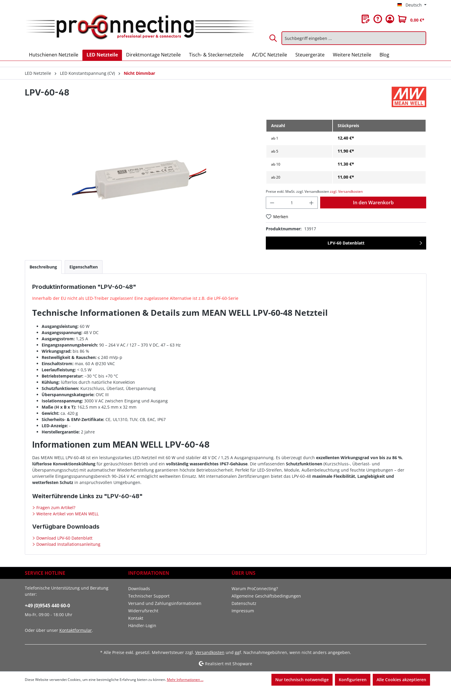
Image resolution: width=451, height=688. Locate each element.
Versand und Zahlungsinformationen (164, 603)
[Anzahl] (292, 203)
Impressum (243, 610)
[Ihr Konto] (390, 18)
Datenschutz (244, 603)
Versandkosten (209, 652)
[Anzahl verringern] (272, 203)
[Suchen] (273, 38)
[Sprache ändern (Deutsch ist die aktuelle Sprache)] (411, 5)
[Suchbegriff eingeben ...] (353, 38)
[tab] (43, 266)
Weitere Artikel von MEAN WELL (67, 514)
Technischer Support (149, 596)
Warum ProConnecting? (255, 588)
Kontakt (135, 618)
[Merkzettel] (365, 18)
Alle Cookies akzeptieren (401, 679)
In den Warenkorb (373, 202)
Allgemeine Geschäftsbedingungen (266, 596)
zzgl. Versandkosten (346, 191)
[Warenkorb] (411, 18)
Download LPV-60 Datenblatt (63, 538)
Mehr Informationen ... (185, 679)
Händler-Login (142, 625)
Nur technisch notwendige (302, 679)
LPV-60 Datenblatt (346, 243)
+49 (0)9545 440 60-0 (47, 605)
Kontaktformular (75, 630)
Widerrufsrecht (143, 610)
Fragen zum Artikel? (55, 507)
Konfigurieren (353, 679)
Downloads (139, 588)
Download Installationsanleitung (67, 544)
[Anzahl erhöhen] (311, 203)
